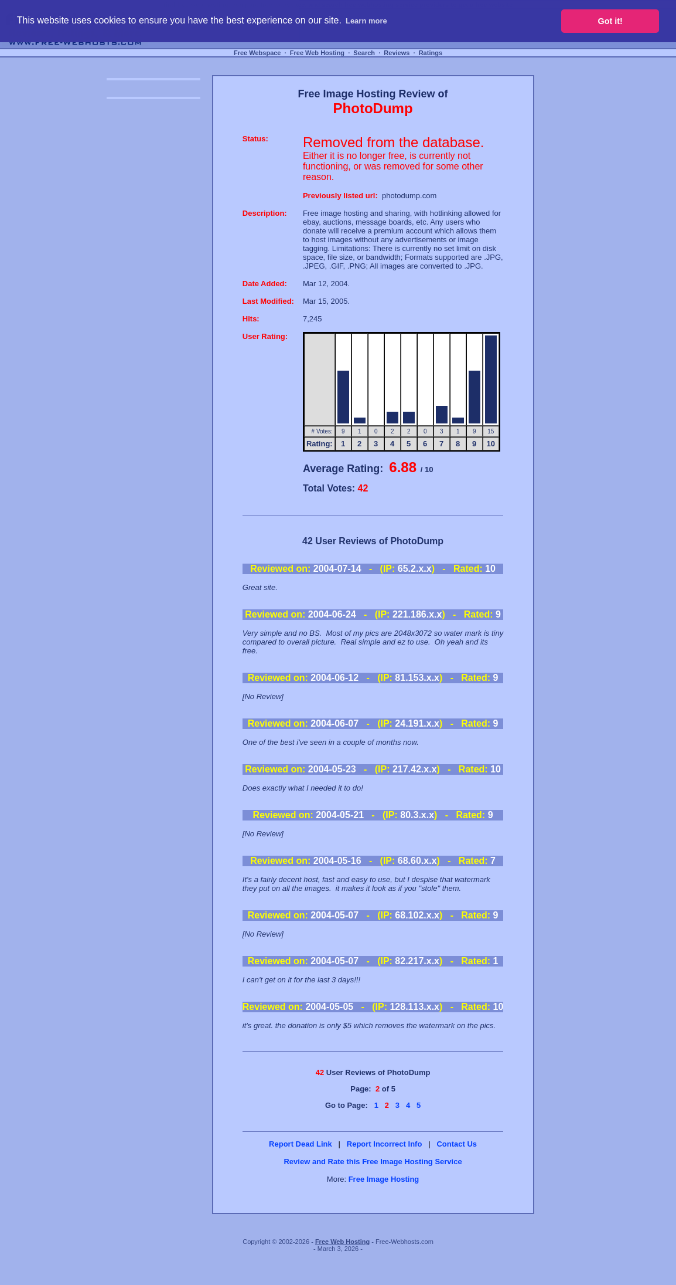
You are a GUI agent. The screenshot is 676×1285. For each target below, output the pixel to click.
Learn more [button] (366, 20)
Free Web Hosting (317, 52)
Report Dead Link (300, 1144)
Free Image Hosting (384, 1179)
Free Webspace (257, 52)
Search (364, 52)
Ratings (430, 52)
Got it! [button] (610, 21)
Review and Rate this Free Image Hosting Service (373, 1161)
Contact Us (456, 1144)
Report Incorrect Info (384, 1144)
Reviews (396, 52)
